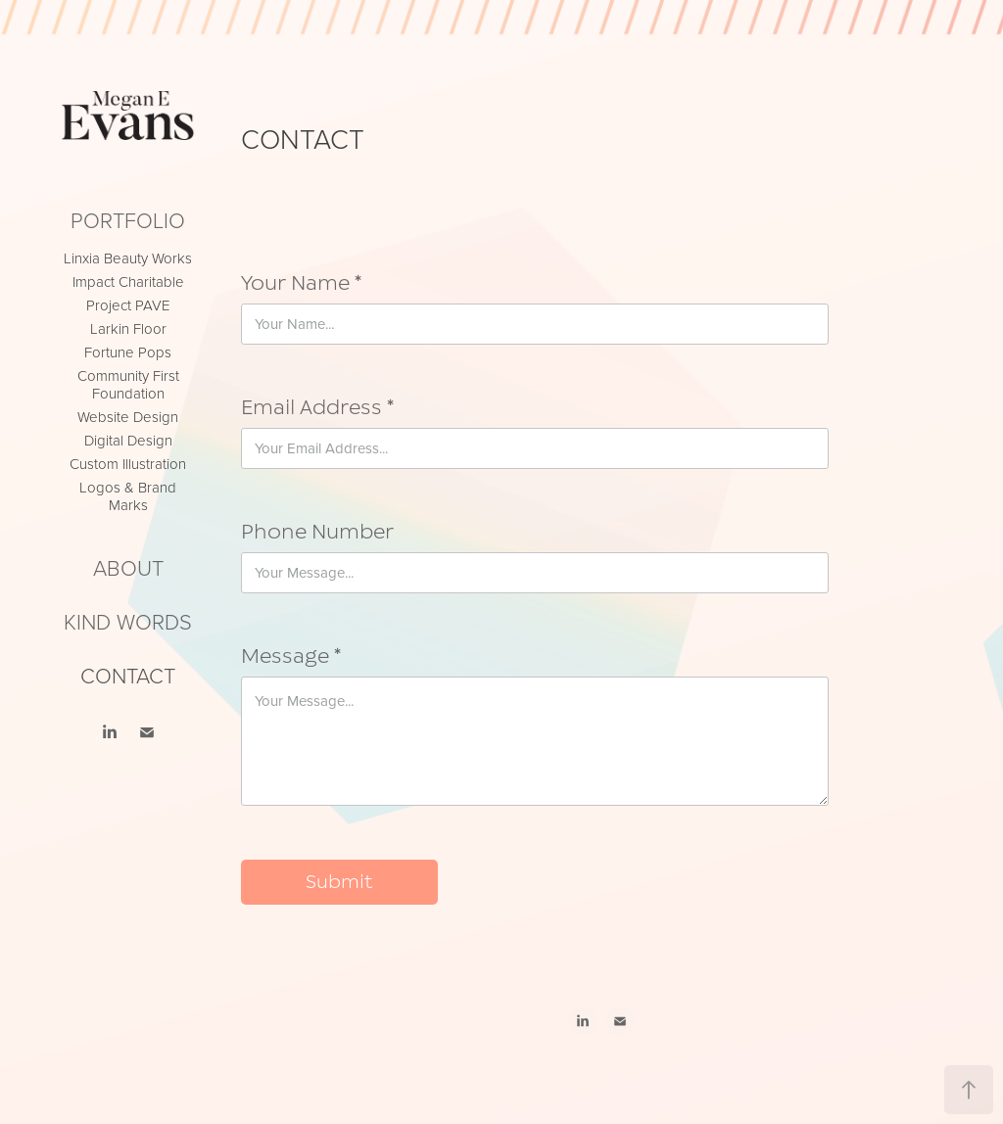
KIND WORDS (128, 621)
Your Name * (301, 284)
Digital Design (128, 440)
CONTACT (127, 675)
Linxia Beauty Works (128, 258)
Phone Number (317, 532)
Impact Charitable (128, 281)
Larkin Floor (128, 328)
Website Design (127, 416)
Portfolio (128, 220)
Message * (291, 657)
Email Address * (317, 408)
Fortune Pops (127, 352)
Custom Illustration (128, 463)
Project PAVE (127, 305)
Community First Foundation (128, 384)
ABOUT (128, 567)
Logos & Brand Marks (127, 496)
